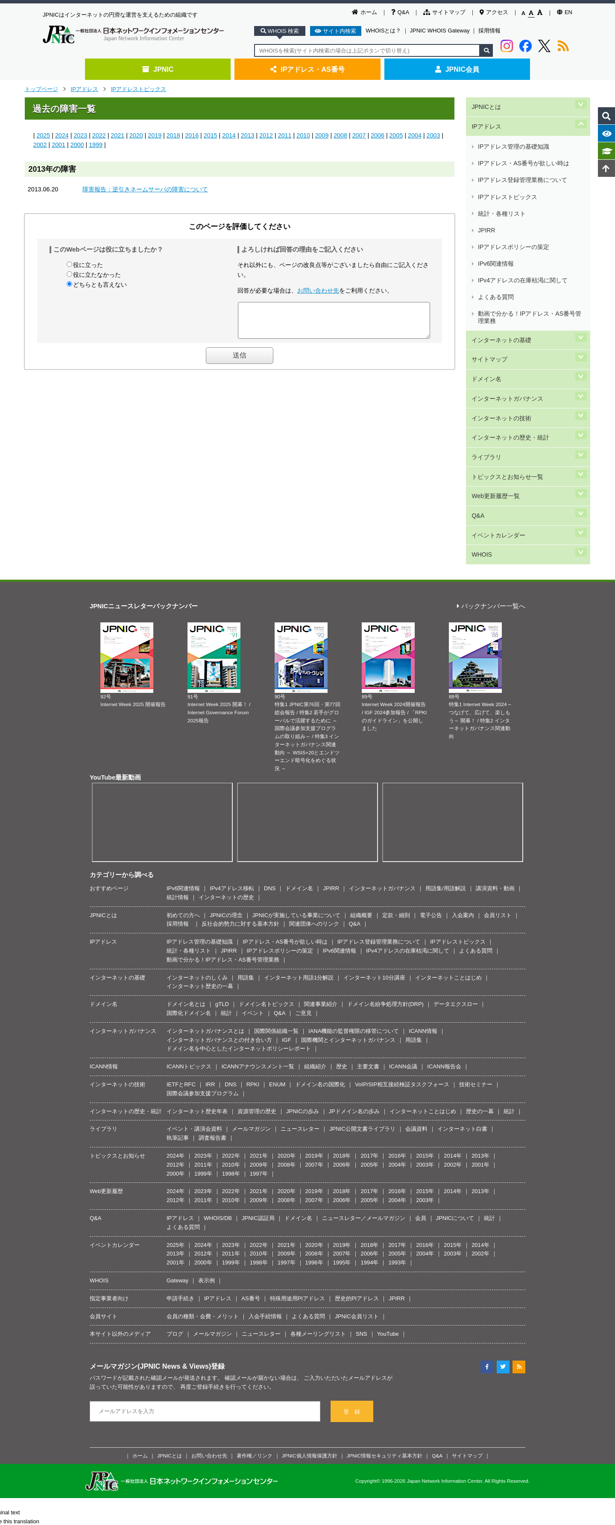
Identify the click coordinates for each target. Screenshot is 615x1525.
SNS (361, 1188)
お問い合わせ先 (318, 290)
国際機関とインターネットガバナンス (348, 894)
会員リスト (498, 770)
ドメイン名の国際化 (320, 939)
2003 (433, 135)
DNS (269, 743)
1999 (95, 144)
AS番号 (250, 1153)
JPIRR (485, 183)
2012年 (175, 1019)
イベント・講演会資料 (194, 983)
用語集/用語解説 (445, 743)
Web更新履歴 (106, 1046)
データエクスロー (455, 859)
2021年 (259, 1010)
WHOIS (481, 412)
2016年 (397, 1010)
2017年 (369, 1010)
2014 (229, 135)
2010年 (231, 1019)
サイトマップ (444, 12)
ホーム (364, 12)
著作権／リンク (254, 1310)
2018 (173, 135)
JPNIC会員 (457, 69)
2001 (58, 144)
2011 (285, 135)
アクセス (494, 12)
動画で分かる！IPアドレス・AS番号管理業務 (528, 237)
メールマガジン (251, 983)
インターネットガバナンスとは (205, 886)
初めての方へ (183, 770)
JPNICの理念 (226, 770)
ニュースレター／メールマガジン (363, 1073)
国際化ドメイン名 (189, 868)
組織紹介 (315, 921)
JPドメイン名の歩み (354, 965)
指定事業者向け (109, 1153)
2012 (266, 135)
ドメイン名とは (186, 859)
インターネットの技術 (501, 311)
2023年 (203, 1010)
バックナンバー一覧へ (491, 461)
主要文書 (368, 921)
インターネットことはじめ (448, 832)
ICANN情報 (423, 886)
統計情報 (178, 752)
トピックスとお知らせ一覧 (507, 354)
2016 (192, 135)
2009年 (259, 1019)
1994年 (369, 1117)
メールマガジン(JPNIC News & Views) (150, 1221)
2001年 (480, 1019)
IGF (286, 894)
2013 (248, 135)
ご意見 (303, 868)
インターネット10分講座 (374, 832)
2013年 (480, 1010)
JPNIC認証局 (258, 1073)
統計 (226, 868)
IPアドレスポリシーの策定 (513, 194)
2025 (43, 135)
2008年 (287, 1019)
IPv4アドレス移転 (232, 743)
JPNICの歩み (302, 965)
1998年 (231, 1028)
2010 (303, 135)
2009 (322, 135)
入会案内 (463, 770)
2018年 (342, 1010)
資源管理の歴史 (256, 965)
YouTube (388, 1188)
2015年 (425, 1010)
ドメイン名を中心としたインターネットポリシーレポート (239, 903)
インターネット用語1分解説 (299, 832)
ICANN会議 (403, 921)
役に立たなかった (97, 274)
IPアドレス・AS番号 (307, 69)
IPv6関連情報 (495, 203)
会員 (420, 1073)
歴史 (341, 921)
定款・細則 (396, 770)
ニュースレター (300, 983)
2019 (154, 135)
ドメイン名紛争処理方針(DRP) (385, 859)
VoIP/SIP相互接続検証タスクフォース (402, 939)
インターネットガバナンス (507, 297)
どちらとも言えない (100, 284)
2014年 (453, 1010)
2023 (80, 135)
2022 (99, 135)
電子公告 (431, 770)
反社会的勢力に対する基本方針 (240, 778)
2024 (62, 135)
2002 (40, 144)
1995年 (342, 1117)
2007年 (314, 1019)
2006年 (342, 1019)
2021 (117, 135)
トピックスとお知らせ (117, 1010)
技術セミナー (475, 939)
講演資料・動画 (495, 743)
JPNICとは (485, 104)
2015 (210, 135)
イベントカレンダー (498, 397)
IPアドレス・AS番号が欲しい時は (522, 143)
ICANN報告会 (444, 921)
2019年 (314, 1010)
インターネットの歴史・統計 (510, 326)
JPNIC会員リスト (357, 1170)
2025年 (175, 1099)
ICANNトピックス (189, 921)
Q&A (400, 12)
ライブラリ (486, 340)
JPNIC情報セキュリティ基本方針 (385, 1310)
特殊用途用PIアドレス (297, 1153)
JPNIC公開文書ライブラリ (362, 983)
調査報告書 (212, 992)
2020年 (287, 1010)
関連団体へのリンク (314, 778)
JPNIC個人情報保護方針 (309, 1310)
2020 (136, 135)
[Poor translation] (31, 1397)
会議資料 (416, 983)
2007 (359, 135)
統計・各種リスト (501, 173)
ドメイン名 (486, 283)
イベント (253, 868)
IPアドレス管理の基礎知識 (513, 133)
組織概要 (361, 770)
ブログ (175, 1188)
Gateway (177, 1135)
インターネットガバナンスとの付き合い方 (219, 894)
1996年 (314, 1117)
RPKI (252, 939)
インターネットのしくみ (197, 832)
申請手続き (180, 1153)
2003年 (425, 1019)
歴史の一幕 (480, 965)
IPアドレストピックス (138, 89)
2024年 (175, 1010)
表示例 (206, 1135)
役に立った (88, 264)
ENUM (277, 939)
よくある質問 (495, 224)
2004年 (397, 1019)
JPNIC (157, 69)
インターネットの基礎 (501, 254)
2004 (415, 135)
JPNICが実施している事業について (296, 770)
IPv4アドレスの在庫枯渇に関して (522, 214)
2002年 (453, 1019)
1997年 (259, 1028)
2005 (396, 135)
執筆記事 (178, 992)
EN (564, 12)
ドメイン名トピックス (266, 859)
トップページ (41, 89)
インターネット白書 (462, 983)
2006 (377, 135)
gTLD (222, 859)
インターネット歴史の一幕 (200, 841)
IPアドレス (84, 89)
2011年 (203, 1019)
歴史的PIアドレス (357, 1153)
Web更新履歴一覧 (495, 369)
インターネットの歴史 (226, 752)
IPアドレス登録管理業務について (522, 153)
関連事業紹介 (320, 859)
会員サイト (103, 1170)
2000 (77, 144)
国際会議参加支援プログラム (203, 948)
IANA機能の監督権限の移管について (353, 886)
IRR (210, 939)
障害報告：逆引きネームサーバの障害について (145, 189)
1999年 (203, 1028)
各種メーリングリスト (318, 1188)
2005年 (369, 1019)
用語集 (245, 832)
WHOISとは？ (383, 30)
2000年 (175, 1028)
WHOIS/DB (218, 1073)
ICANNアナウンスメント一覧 (257, 921)
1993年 (397, 1117)
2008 (340, 135)
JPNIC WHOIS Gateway (440, 30)
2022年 (231, 1010)
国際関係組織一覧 (276, 886)
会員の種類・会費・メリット (203, 1170)
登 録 (351, 1266)
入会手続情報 (265, 1170)
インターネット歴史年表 (197, 965)
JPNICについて (455, 1073)
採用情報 (489, 30)
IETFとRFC (181, 939)
